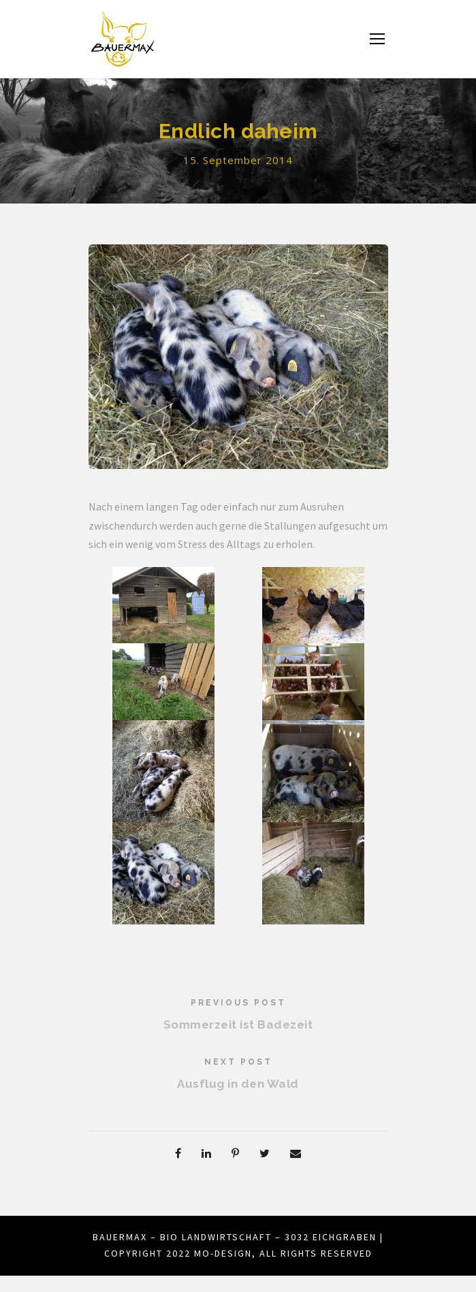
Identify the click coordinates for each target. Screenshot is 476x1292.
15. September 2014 (238, 160)
